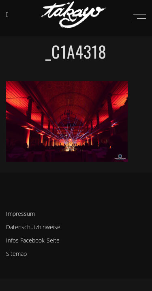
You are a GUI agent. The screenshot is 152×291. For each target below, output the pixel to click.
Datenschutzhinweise (33, 227)
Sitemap (16, 253)
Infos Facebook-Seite (33, 240)
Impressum (20, 213)
